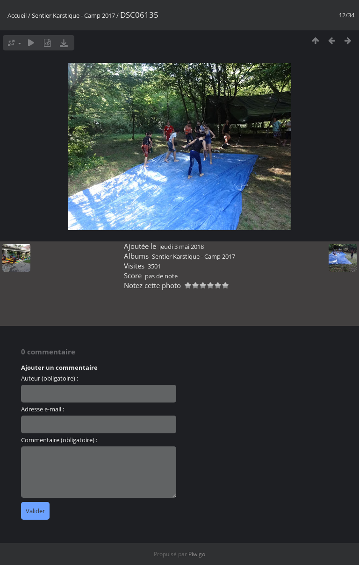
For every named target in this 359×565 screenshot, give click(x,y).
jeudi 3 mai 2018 (181, 246)
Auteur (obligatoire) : (49, 378)
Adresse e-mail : (42, 409)
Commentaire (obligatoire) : (59, 440)
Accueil (17, 15)
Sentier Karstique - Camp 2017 (73, 15)
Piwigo (196, 554)
